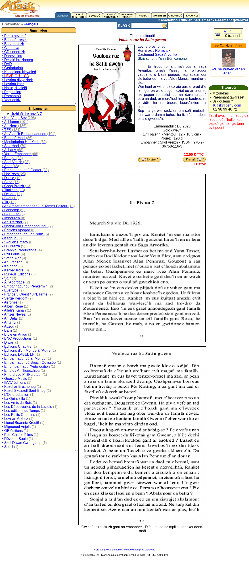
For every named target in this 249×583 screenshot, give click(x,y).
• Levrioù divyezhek (17, 80)
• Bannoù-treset (14, 40)
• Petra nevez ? (14, 36)
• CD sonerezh (13, 52)
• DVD (7, 64)
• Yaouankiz (11, 100)
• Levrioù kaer (13, 84)
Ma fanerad (233, 32)
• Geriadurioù (12, 68)
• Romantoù (11, 96)
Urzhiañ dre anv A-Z (26, 114)
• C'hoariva (10, 48)
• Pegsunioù (11, 92)
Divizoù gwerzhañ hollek (108, 549)
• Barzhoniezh (13, 44)
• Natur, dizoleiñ (14, 88)
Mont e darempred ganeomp (139, 549)
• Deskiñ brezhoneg (17, 60)
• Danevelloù (12, 56)
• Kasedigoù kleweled (19, 72)
